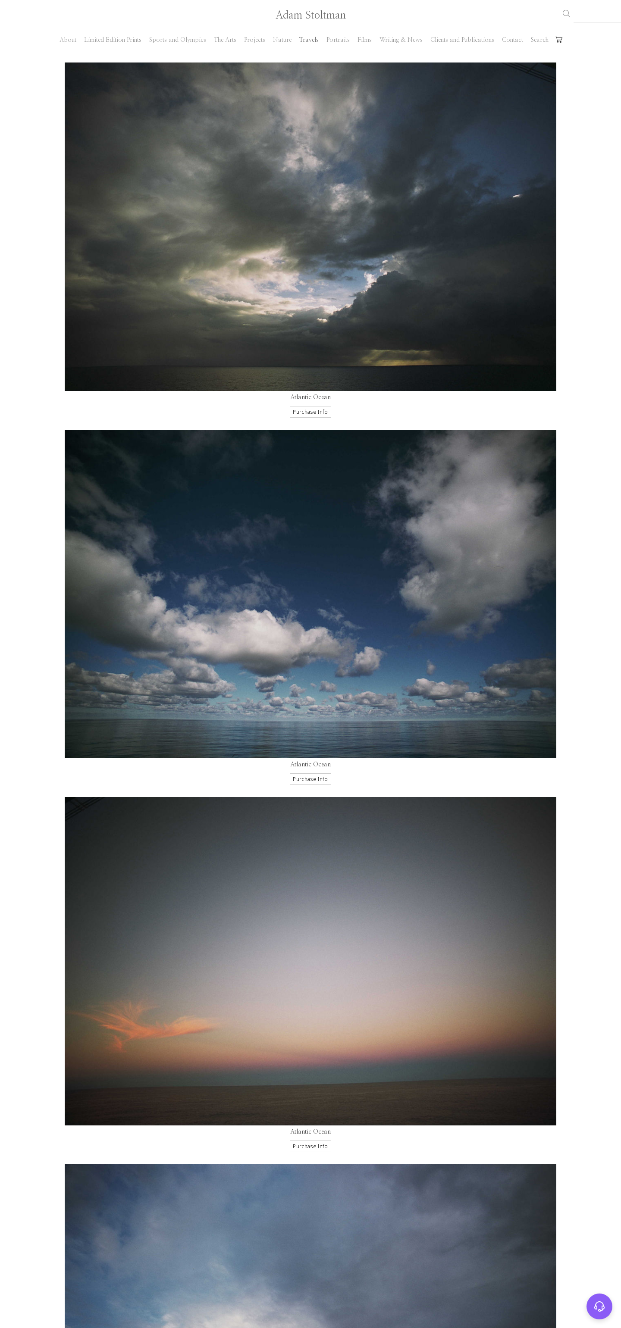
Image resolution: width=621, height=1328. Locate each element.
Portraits (338, 40)
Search (540, 40)
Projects (254, 40)
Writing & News (401, 40)
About (68, 40)
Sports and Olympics (177, 40)
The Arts (225, 40)
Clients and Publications (462, 40)
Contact (512, 40)
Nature (282, 40)
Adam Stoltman (311, 15)
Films (365, 40)
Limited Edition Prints (112, 40)
